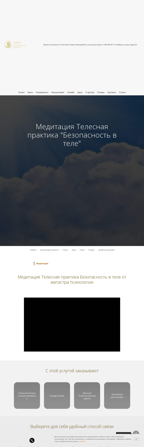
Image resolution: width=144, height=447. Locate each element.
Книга (30, 92)
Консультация (57, 92)
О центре (89, 92)
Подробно (82, 441)
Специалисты (42, 92)
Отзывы (100, 92)
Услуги (21, 92)
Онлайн (70, 92)
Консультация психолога (49, 250)
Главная (33, 250)
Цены (79, 92)
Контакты (112, 92)
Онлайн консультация (106, 250)
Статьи (122, 92)
